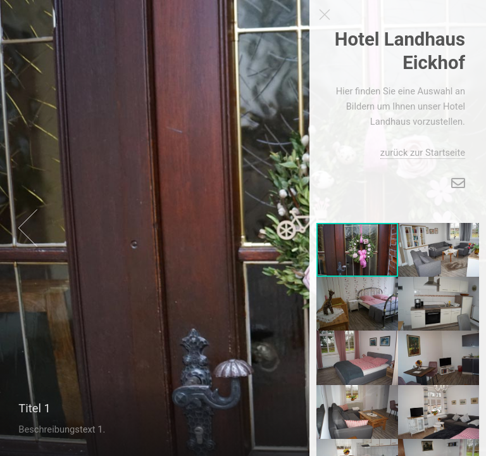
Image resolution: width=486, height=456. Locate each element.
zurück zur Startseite (422, 152)
